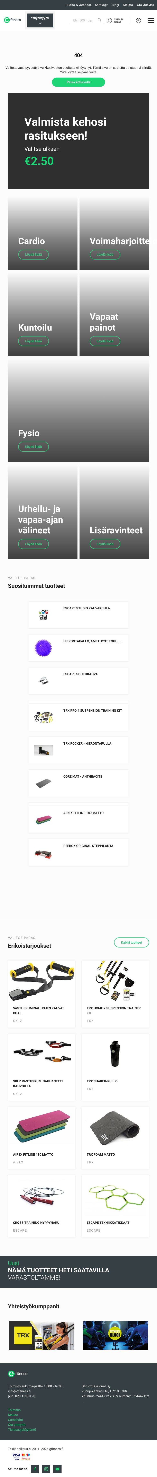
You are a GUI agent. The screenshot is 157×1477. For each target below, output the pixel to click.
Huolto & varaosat (78, 5)
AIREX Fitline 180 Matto (83, 841)
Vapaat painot (104, 333)
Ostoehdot (15, 1448)
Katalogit (101, 5)
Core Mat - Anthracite (82, 804)
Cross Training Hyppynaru (36, 1251)
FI (138, 20)
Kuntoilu (35, 338)
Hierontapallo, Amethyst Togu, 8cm (94, 669)
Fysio (29, 455)
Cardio (31, 246)
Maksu (13, 1443)
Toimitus (14, 1438)
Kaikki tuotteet (131, 970)
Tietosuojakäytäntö (22, 1458)
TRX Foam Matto (101, 1183)
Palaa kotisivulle (79, 82)
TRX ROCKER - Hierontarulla (87, 772)
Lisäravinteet (116, 558)
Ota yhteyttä (145, 5)
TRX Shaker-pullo (102, 1109)
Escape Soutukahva (80, 702)
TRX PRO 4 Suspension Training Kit (92, 739)
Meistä (128, 5)
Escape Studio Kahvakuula (86, 636)
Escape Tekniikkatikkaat (108, 1251)
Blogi (115, 5)
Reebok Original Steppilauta (88, 874)
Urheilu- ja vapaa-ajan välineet (40, 548)
